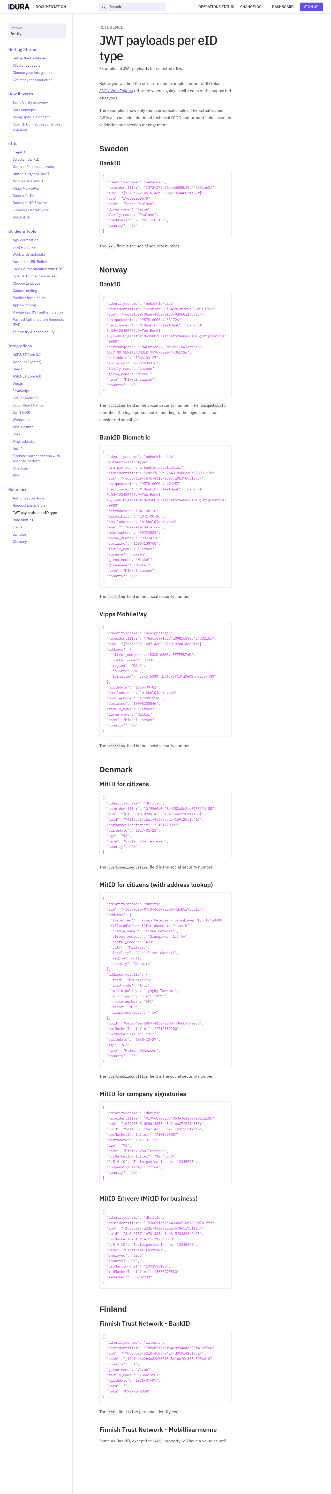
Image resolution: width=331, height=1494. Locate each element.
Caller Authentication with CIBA (39, 269)
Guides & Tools (22, 231)
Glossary (20, 541)
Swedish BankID (26, 159)
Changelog (251, 6)
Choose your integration (32, 72)
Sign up (311, 6)
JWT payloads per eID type (35, 512)
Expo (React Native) (29, 405)
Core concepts (24, 109)
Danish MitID (23, 195)
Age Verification (26, 240)
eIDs (12, 143)
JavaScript (21, 390)
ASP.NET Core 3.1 (27, 354)
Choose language (26, 283)
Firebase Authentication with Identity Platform (36, 458)
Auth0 (17, 448)
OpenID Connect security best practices (37, 127)
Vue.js (18, 383)
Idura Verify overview (30, 102)
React (17, 369)
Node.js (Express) (27, 361)
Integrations (20, 345)
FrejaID (19, 152)
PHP (16, 475)
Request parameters (29, 505)
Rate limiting (23, 520)
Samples (20, 534)
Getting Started (22, 49)
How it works (20, 93)
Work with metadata (29, 254)
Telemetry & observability (34, 332)
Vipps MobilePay (26, 188)
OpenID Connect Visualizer (35, 276)
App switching (24, 305)
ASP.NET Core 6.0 (27, 376)
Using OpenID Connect (31, 117)
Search (111, 6)
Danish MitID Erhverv (30, 202)
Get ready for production (32, 79)
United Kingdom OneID (31, 173)
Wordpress (21, 419)
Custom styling (25, 290)
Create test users (27, 65)
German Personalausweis (33, 166)
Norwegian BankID (28, 181)
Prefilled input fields (29, 297)
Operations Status (216, 6)
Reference (17, 489)
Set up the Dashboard (30, 58)
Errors (17, 527)
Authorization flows (29, 498)
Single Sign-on (24, 247)
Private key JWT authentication (38, 312)
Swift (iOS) (21, 412)
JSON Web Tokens (116, 90)
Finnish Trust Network (31, 210)
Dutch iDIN (22, 217)
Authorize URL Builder (31, 261)
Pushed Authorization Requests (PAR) (38, 322)
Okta (16, 434)
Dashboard (283, 6)
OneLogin (20, 468)
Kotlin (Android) (26, 398)
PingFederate (23, 441)
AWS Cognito (23, 427)
